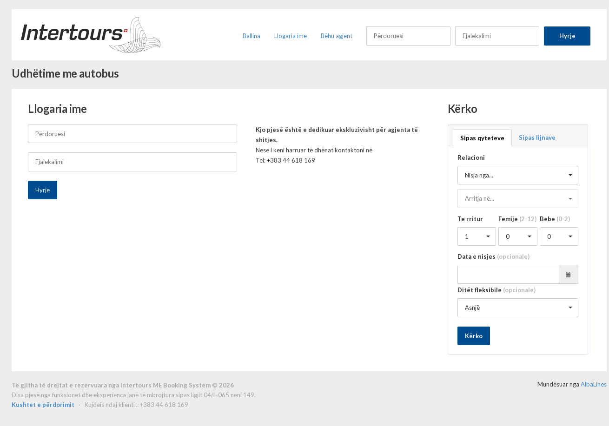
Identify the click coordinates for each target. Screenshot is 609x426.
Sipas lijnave (537, 137)
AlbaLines (594, 384)
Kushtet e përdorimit (44, 404)
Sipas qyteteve (482, 138)
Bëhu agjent (336, 35)
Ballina (251, 35)
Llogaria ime (290, 35)
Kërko (474, 336)
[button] (518, 175)
